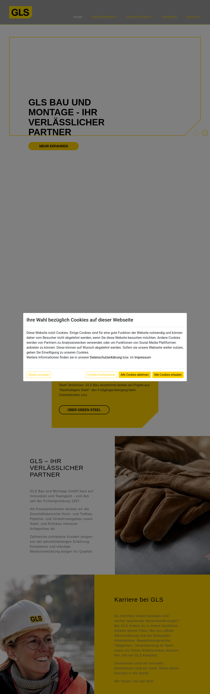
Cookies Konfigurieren (101, 374)
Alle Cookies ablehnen (135, 374)
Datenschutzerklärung (106, 357)
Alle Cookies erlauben (168, 374)
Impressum (143, 357)
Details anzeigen (38, 374)
